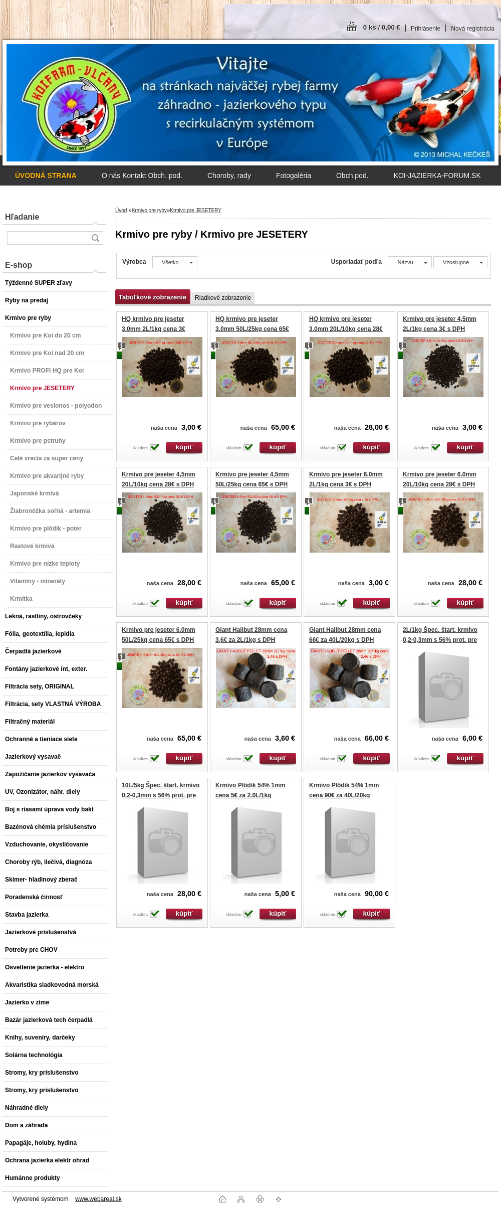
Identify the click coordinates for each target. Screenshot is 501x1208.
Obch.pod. (352, 175)
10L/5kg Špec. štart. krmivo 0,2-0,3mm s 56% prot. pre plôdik (160, 795)
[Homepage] (46, 175)
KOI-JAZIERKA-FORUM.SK (437, 175)
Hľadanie (22, 217)
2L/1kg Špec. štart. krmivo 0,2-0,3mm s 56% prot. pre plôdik (440, 639)
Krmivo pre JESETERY (195, 210)
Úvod (121, 210)
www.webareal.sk (98, 1198)
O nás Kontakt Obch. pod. (142, 175)
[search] (95, 238)
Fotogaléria (293, 175)
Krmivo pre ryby (149, 210)
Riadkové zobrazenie (223, 297)
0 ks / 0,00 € (381, 27)
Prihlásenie (425, 28)
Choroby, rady (229, 175)
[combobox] (409, 262)
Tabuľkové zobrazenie (152, 297)
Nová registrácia (472, 28)
